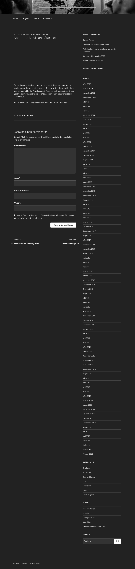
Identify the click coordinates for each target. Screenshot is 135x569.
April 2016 (87, 267)
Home (15, 19)
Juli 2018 (86, 204)
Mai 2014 (86, 338)
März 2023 (87, 84)
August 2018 (88, 200)
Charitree (86, 468)
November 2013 (89, 360)
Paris (85, 490)
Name (17, 178)
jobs (84, 481)
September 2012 (89, 423)
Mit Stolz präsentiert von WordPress (26, 563)
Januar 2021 (87, 146)
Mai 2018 (86, 213)
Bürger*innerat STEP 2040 (93, 60)
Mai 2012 (86, 441)
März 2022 (87, 111)
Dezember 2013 (89, 356)
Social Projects (88, 495)
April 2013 (87, 391)
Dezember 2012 (89, 409)
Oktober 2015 (88, 289)
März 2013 (87, 396)
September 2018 (89, 195)
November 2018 (89, 191)
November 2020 (89, 151)
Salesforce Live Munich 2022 (94, 56)
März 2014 (87, 347)
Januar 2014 (87, 351)
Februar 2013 (88, 400)
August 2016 (88, 253)
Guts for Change (25, 115)
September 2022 (89, 97)
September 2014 (89, 325)
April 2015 (87, 311)
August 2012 (87, 427)
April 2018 (87, 218)
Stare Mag (87, 522)
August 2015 (88, 293)
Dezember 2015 (89, 280)
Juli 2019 (86, 173)
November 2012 (89, 414)
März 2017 (87, 240)
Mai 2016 (86, 262)
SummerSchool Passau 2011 (94, 526)
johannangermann (39, 34)
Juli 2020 (86, 164)
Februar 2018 (88, 222)
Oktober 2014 (88, 320)
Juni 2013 (86, 383)
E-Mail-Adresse (21, 190)
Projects (26, 19)
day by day (87, 472)
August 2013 (88, 374)
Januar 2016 (87, 276)
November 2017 (89, 227)
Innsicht (86, 513)
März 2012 (87, 450)
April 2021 (86, 137)
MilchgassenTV (89, 518)
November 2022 (89, 93)
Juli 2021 (86, 129)
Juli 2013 (86, 378)
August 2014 (88, 329)
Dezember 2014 (89, 316)
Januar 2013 (87, 405)
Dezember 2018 (89, 187)
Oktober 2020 (88, 155)
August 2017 (87, 236)
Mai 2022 (86, 106)
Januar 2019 (87, 182)
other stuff (87, 486)
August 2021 (87, 124)
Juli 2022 (86, 102)
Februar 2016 (88, 271)
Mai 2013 (86, 387)
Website (17, 203)
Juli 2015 (86, 298)
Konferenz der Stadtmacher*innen (96, 45)
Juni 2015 (86, 302)
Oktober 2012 (88, 418)
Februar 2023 (88, 88)
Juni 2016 (86, 258)
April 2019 (87, 178)
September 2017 (89, 231)
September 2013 (89, 369)
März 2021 (87, 142)
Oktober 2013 (88, 365)
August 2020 (88, 160)
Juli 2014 (86, 334)
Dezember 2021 (89, 115)
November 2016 (89, 249)
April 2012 (86, 445)
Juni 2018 (86, 209)
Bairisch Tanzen (89, 40)
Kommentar (20, 145)
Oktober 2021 (88, 120)
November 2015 (89, 285)
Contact (47, 19)
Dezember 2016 (89, 244)
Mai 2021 (86, 133)
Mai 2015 (86, 307)
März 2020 (87, 169)
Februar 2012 (88, 454)
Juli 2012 (86, 432)
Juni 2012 (86, 436)
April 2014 (87, 342)
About (36, 19)
